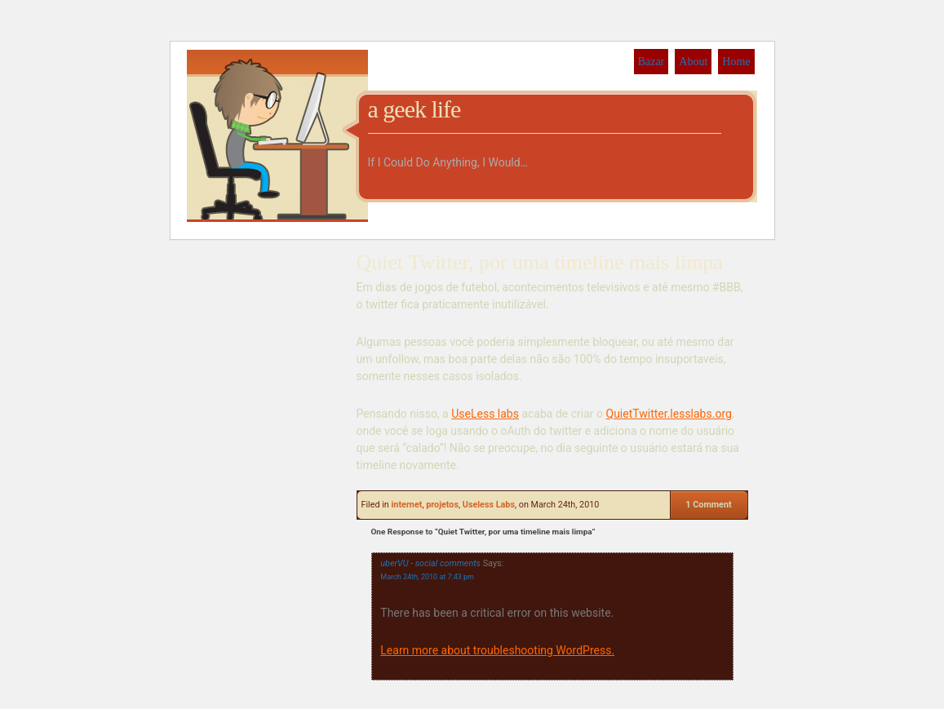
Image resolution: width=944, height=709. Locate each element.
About (693, 61)
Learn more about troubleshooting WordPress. (497, 650)
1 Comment (708, 504)
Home (736, 61)
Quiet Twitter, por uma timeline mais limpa (540, 262)
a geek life (414, 108)
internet (406, 504)
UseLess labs (485, 413)
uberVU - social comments (430, 563)
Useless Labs (489, 504)
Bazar (651, 61)
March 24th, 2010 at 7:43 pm (427, 577)
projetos (442, 504)
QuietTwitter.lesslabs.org (669, 413)
